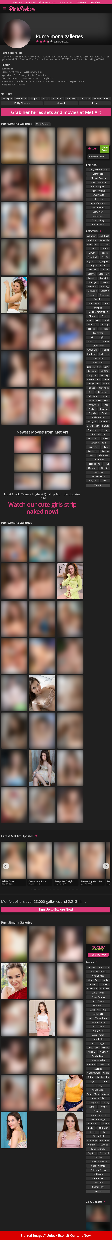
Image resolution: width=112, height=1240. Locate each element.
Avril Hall (98, 1111)
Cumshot (98, 299)
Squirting (93, 447)
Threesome (98, 459)
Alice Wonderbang (98, 1018)
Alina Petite (98, 1026)
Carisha (98, 1157)
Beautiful (92, 257)
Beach (105, 252)
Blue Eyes (92, 282)
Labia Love (17, 2)
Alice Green (98, 1001)
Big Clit (105, 257)
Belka (91, 1127)
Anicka (106, 1072)
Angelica (98, 1068)
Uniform (92, 468)
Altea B (91, 1051)
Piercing (104, 409)
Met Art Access (66, 2)
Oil (90, 392)
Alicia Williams (98, 1022)
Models (91, 962)
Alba (105, 984)
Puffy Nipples (22, 103)
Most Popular (42, 124)
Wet (105, 480)
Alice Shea (98, 1013)
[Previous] (6, 866)
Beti (105, 1132)
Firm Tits (58, 98)
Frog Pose (98, 333)
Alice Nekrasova (98, 1009)
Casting (104, 286)
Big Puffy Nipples (98, 203)
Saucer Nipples (98, 186)
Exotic (90, 320)
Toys (106, 463)
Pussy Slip (92, 421)
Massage (104, 375)
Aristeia (106, 1094)
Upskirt (104, 468)
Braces (105, 282)
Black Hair (104, 273)
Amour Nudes (98, 207)
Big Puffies (95, 2)
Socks (105, 438)
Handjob (105, 349)
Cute (106, 303)
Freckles (104, 328)
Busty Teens (98, 224)
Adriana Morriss (98, 971)
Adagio (91, 967)
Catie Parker (98, 1178)
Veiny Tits (98, 472)
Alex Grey (105, 988)
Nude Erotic (98, 216)
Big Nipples (104, 261)
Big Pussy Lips (98, 265)
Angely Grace (93, 1072)
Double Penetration (98, 311)
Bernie (92, 1132)
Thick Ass (103, 455)
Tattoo (105, 451)
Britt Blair (105, 1140)
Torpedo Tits (94, 463)
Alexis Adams (98, 997)
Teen (95, 103)
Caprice (91, 1153)
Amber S (91, 1064)
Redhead (104, 421)
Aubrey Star (93, 1102)
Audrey (105, 1102)
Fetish (106, 320)
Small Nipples (98, 434)
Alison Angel (98, 1043)
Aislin (105, 980)
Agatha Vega (98, 975)
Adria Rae (104, 967)
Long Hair (92, 375)
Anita (90, 1077)
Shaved (61, 103)
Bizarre (91, 273)
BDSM (92, 252)
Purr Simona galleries (59, 36)
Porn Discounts (98, 182)
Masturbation (101, 98)
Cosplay (91, 295)
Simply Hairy (98, 220)
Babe (105, 248)
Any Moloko (103, 1077)
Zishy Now (81, 2)
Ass (97, 244)
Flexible (91, 328)
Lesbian (85, 98)
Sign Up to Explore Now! (56, 909)
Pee (106, 404)
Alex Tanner (98, 992)
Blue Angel (92, 1140)
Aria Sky (98, 1085)
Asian (89, 244)
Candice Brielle (98, 1149)
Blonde (91, 278)
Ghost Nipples (98, 337)
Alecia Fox (92, 988)
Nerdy (106, 383)
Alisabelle (98, 1039)
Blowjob (7, 98)
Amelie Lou (103, 1064)
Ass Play (105, 244)
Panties (105, 396)
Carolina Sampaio (98, 1161)
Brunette (21, 98)
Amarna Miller (98, 1060)
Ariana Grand (98, 1089)
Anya (91, 1081)
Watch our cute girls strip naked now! (42, 508)
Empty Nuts (98, 194)
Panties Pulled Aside (98, 400)
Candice (104, 1144)
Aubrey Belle (98, 1098)
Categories (93, 231)
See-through (93, 425)
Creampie (104, 295)
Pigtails (92, 413)
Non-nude (104, 387)
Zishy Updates (95, 1202)
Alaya (92, 984)
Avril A (104, 1106)
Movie (106, 379)
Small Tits (93, 438)
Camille (91, 1144)
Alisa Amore (98, 1035)
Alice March (98, 1005)
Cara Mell (104, 1153)
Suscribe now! (98, 954)
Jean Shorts (98, 362)
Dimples (34, 98)
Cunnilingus (93, 303)
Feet (98, 320)
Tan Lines (92, 451)
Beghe (105, 1123)
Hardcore (72, 98)
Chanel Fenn (98, 1186)
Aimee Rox (93, 980)
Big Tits (92, 269)
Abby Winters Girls (47, 2)
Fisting (105, 324)
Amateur (91, 235)
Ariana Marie (93, 1094)
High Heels (104, 354)
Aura (91, 1106)
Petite (91, 409)
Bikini (105, 269)
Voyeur (92, 480)
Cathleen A (98, 1174)
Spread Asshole (98, 442)
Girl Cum (92, 341)
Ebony (92, 316)
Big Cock (91, 261)
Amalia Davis (98, 1056)
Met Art (92, 148)
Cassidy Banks (98, 1165)
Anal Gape (104, 235)
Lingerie (104, 370)
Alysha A (104, 1051)
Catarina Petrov (98, 1170)
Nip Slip (91, 387)
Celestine (98, 1182)
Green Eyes (98, 345)
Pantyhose (93, 404)
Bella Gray (103, 1127)
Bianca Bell (98, 1136)
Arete (104, 1081)
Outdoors (102, 392)
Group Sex (92, 349)
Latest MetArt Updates (19, 836)
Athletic (92, 248)
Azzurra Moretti (98, 1115)
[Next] (106, 866)
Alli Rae (105, 1047)
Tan (106, 447)
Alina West (98, 1030)
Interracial (98, 358)
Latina (106, 366)
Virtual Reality (98, 476)
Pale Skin (92, 396)
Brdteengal (31, 2)
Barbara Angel (98, 1119)
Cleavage (92, 290)
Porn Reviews (98, 190)
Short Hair (93, 430)
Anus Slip (104, 240)
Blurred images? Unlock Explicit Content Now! (55, 1235)
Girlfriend (104, 341)
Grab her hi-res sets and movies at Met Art (56, 112)
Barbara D (93, 1123)
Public (105, 413)
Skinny (105, 430)
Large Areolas (94, 366)
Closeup (105, 290)
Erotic (46, 98)
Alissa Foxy (92, 1047)
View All (98, 485)
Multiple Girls (93, 383)
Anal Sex (92, 240)
